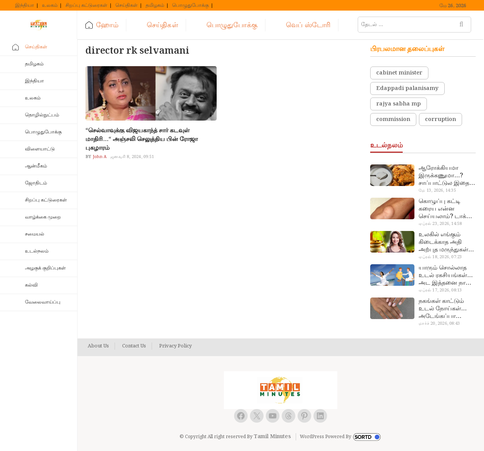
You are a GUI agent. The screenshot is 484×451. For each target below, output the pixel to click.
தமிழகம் (155, 5)
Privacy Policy (175, 346)
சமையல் (34, 234)
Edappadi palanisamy (407, 88)
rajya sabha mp (398, 103)
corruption (440, 119)
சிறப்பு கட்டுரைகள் (86, 5)
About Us (98, 346)
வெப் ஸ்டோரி (308, 25)
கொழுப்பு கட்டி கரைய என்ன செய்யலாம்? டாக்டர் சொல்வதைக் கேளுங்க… (446, 209)
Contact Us (134, 346)
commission (393, 119)
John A (99, 156)
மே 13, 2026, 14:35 (437, 190)
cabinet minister (399, 72)
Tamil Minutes (272, 436)
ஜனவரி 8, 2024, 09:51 (132, 156)
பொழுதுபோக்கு (190, 5)
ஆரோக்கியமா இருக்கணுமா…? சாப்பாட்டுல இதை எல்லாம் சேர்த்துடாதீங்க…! (444, 175)
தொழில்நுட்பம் (42, 115)
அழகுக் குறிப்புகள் (45, 268)
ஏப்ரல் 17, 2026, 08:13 (440, 290)
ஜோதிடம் (36, 183)
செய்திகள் (126, 5)
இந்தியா (24, 5)
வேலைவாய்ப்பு (42, 302)
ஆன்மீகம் (36, 166)
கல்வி (31, 285)
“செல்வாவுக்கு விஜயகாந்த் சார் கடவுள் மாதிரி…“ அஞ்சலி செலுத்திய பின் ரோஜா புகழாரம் (141, 139)
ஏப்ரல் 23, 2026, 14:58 (440, 223)
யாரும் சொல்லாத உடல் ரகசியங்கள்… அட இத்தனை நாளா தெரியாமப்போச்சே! (446, 275)
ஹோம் (107, 25)
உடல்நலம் (36, 251)
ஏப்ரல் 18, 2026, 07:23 (440, 257)
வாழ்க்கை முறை (43, 217)
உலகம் (49, 5)
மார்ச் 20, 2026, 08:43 (439, 323)
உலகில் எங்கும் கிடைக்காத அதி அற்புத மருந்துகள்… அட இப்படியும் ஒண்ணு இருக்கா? (446, 242)
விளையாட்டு (40, 149)
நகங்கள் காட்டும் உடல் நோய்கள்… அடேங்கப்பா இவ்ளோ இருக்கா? (444, 309)
